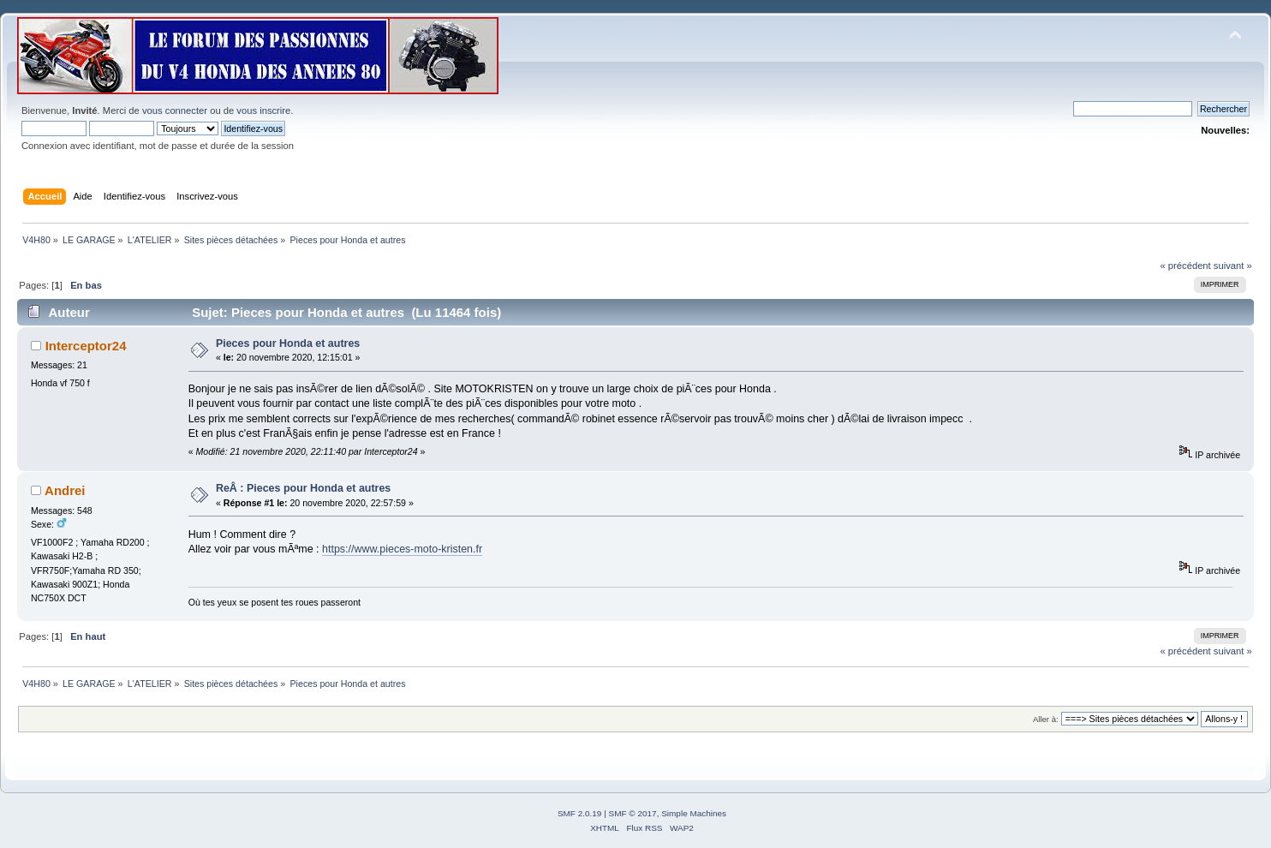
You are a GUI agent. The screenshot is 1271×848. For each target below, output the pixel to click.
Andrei (65, 490)
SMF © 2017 (633, 813)
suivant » (1233, 265)
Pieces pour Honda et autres (288, 343)
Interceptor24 (86, 345)
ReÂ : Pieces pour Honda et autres (303, 488)
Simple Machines (693, 813)
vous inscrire (263, 110)
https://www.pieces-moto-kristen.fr (402, 549)
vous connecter (174, 110)
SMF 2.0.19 (580, 813)
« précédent (1185, 265)
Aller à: (1046, 719)
